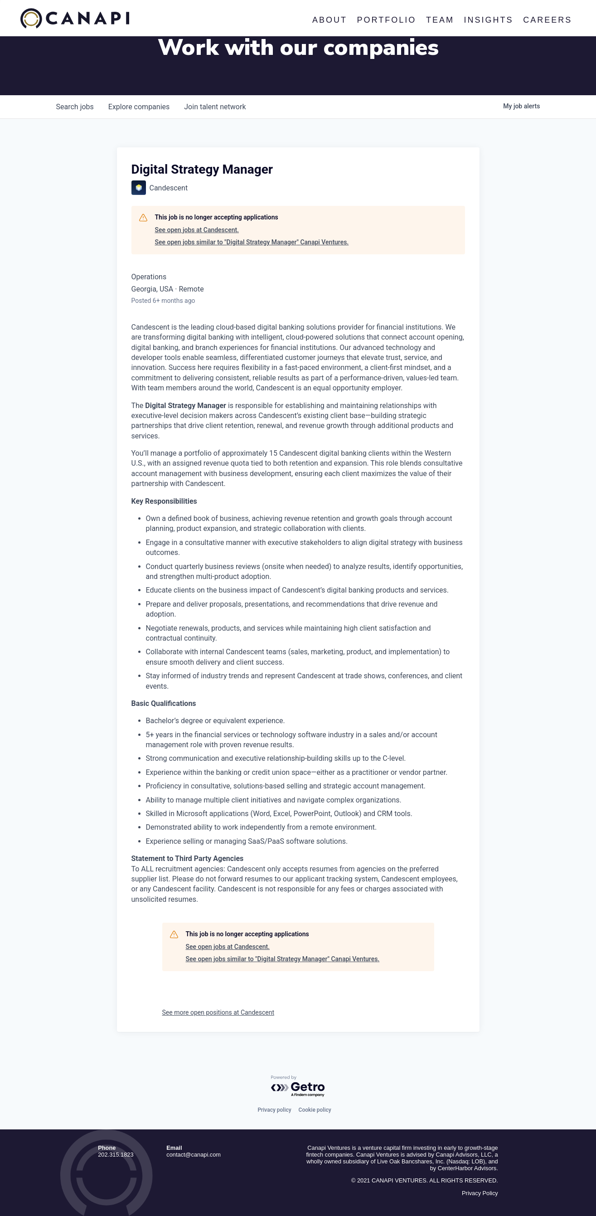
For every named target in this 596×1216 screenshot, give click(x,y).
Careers (547, 19)
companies (139, 106)
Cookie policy (315, 1110)
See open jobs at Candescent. (197, 229)
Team (440, 19)
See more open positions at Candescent (218, 1012)
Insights (489, 19)
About (329, 19)
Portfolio (387, 19)
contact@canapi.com (193, 1154)
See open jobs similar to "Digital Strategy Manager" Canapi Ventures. (252, 242)
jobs (75, 106)
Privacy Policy (480, 1193)
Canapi (74, 18)
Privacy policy (274, 1110)
